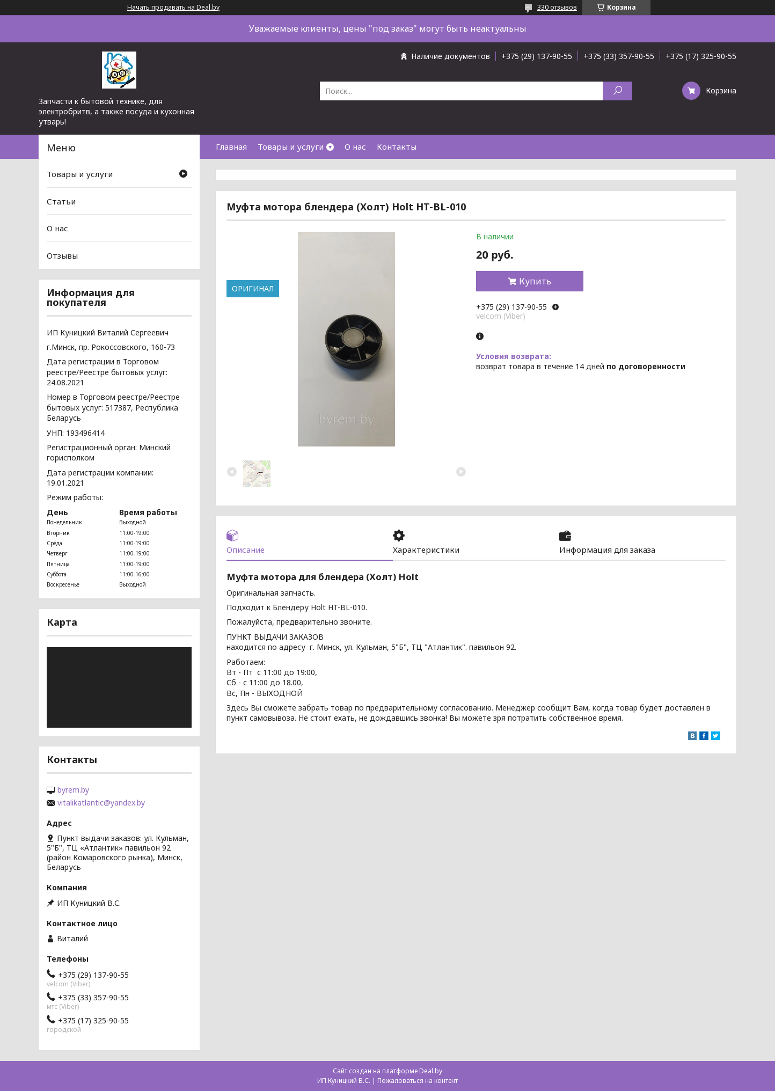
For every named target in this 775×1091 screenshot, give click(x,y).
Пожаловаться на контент (417, 1080)
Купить (535, 281)
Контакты (396, 146)
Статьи (61, 201)
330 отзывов (557, 7)
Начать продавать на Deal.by (173, 7)
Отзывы (62, 255)
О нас (355, 146)
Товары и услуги (291, 146)
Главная (231, 146)
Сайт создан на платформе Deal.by (387, 1070)
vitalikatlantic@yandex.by (101, 803)
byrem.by (73, 790)
